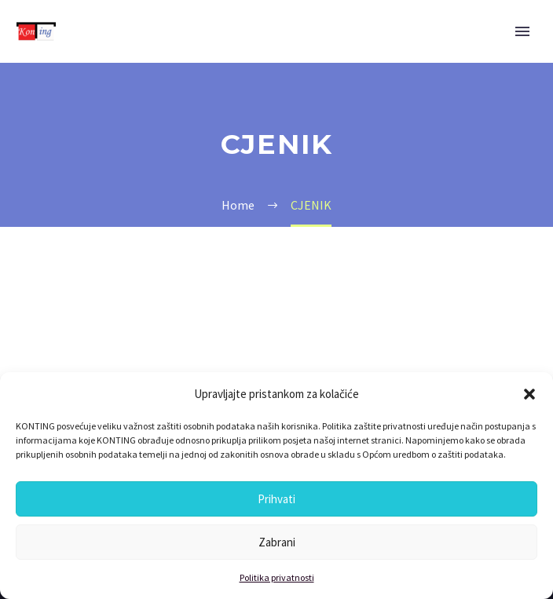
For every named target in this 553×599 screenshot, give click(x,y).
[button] (529, 394)
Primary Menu (522, 31)
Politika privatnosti (277, 577)
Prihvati (276, 498)
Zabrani (276, 542)
